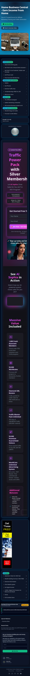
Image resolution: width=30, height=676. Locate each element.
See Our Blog (7, 24)
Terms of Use (11, 670)
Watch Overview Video (10, 28)
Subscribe (15, 651)
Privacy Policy (18, 670)
